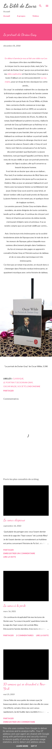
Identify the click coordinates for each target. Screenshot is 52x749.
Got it (34, 746)
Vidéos (35, 16)
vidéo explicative (14, 74)
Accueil (6, 16)
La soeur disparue (14, 520)
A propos (21, 16)
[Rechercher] (40, 5)
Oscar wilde (10, 386)
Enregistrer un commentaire (19, 553)
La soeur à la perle (14, 606)
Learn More (22, 746)
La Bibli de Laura (19, 6)
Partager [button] (8, 390)
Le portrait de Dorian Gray (18, 382)
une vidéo (36, 58)
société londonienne (28, 386)
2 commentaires (24, 635)
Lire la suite (9, 557)
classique (18, 378)
